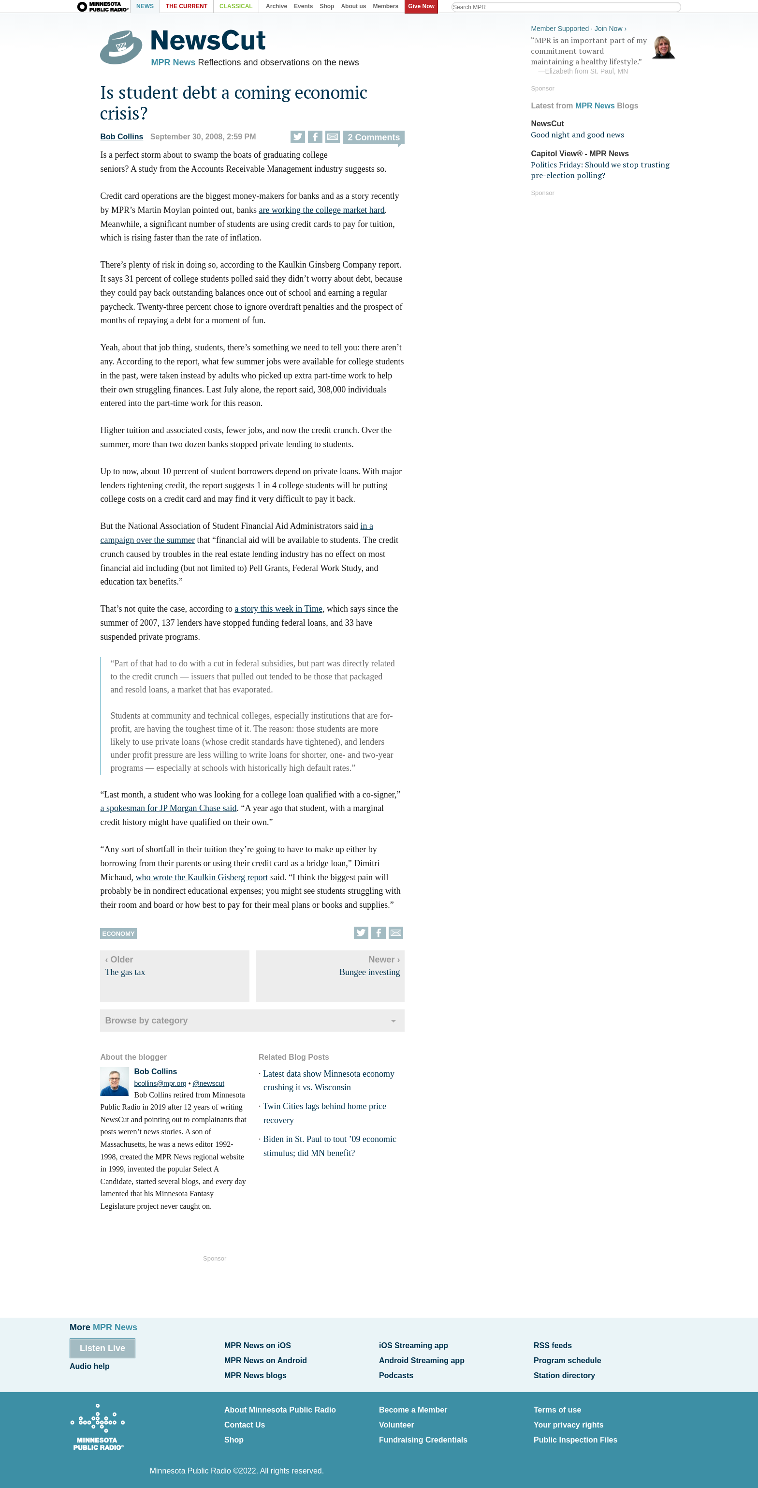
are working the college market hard (328, 212)
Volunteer (396, 1420)
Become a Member (413, 1406)
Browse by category (153, 1022)
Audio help (90, 1365)
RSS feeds (553, 1345)
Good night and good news (577, 133)
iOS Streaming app (413, 1345)
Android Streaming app (422, 1359)
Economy (125, 935)
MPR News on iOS (257, 1345)
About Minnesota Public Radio (280, 1406)
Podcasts (396, 1373)
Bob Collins (128, 139)
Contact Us (244, 1420)
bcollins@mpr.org (167, 1085)
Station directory (564, 1373)
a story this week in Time (285, 611)
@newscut (215, 1085)
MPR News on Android (265, 1359)
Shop (234, 1434)
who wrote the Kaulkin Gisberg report (208, 879)
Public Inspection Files (575, 1434)
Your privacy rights (569, 1420)
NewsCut (547, 122)
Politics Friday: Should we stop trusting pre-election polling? (600, 168)
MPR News (180, 63)
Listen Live (102, 1348)
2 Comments (380, 140)
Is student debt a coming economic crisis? (240, 104)
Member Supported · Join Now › (579, 27)
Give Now (422, 6)
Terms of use (557, 1406)
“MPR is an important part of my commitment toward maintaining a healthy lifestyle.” (603, 54)
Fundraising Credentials (423, 1434)
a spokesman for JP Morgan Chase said (175, 810)
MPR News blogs (255, 1373)
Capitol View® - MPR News (580, 152)
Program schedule (567, 1359)
